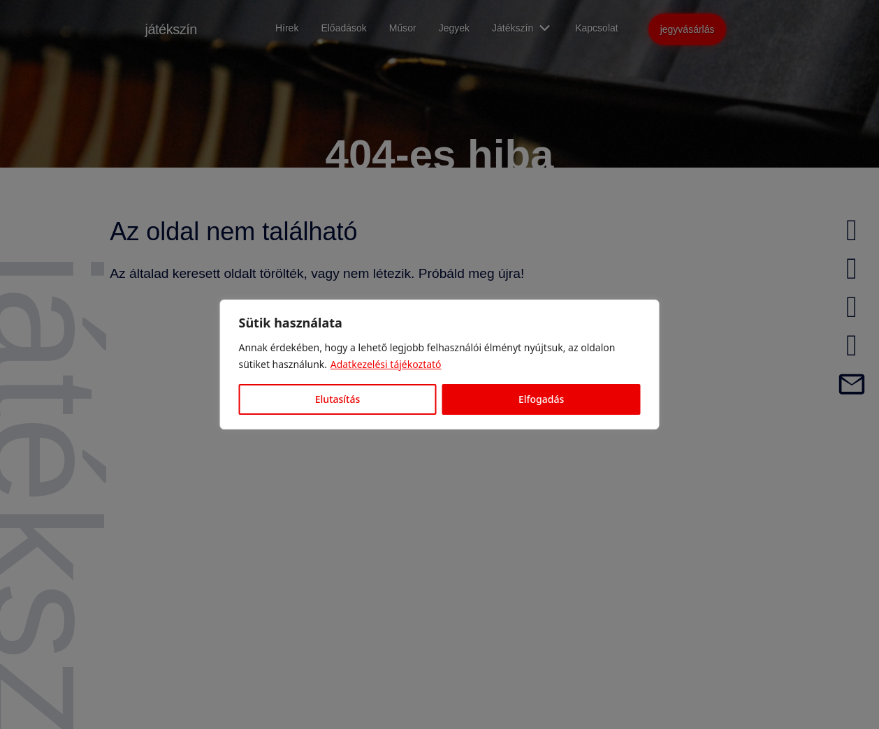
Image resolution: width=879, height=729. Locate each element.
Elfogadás (541, 399)
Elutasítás (337, 399)
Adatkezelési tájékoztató (386, 364)
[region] (439, 364)
